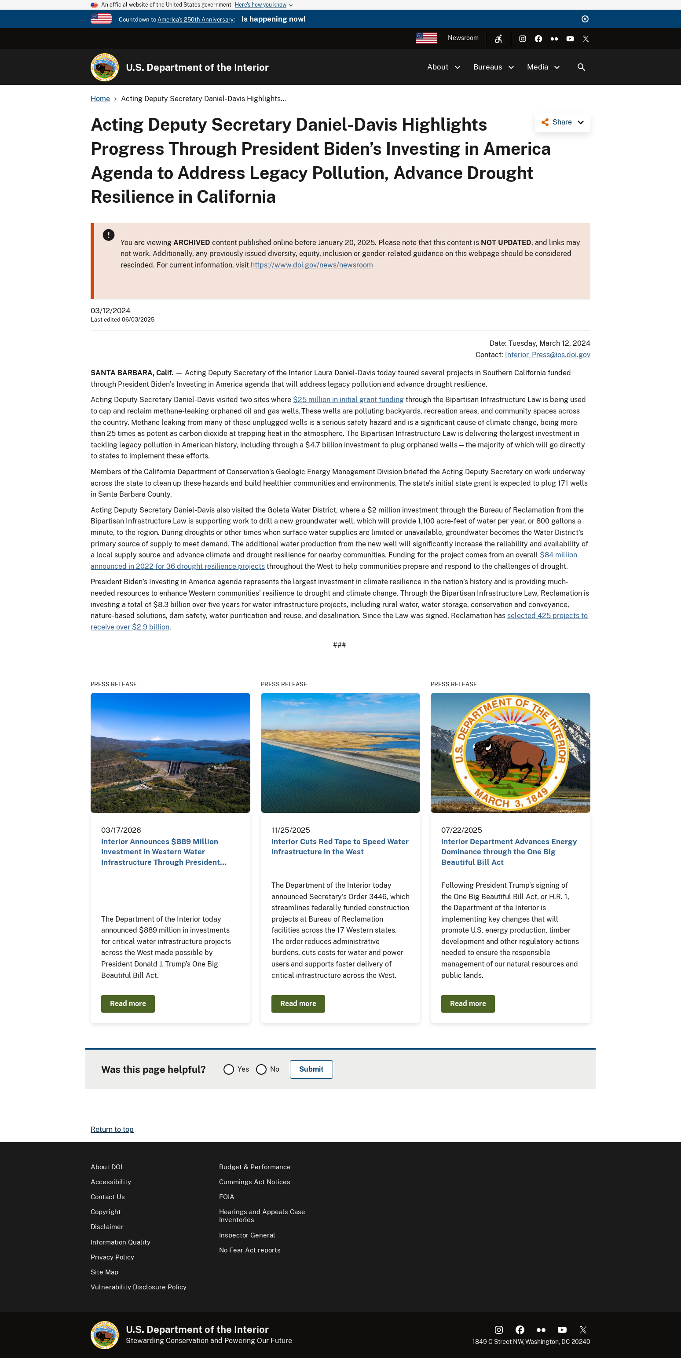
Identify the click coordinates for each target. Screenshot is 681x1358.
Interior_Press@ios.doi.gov (547, 355)
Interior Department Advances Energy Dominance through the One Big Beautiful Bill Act (509, 852)
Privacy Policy (112, 1257)
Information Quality (120, 1242)
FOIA (226, 1197)
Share (562, 122)
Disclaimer (107, 1226)
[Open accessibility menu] (498, 39)
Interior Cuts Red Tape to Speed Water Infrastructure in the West (340, 846)
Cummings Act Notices (254, 1182)
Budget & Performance (255, 1167)
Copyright (106, 1211)
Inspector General (247, 1235)
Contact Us (108, 1197)
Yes (243, 1069)
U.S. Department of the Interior (197, 67)
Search (581, 67)
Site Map (104, 1272)
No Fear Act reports (250, 1250)
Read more (128, 1003)
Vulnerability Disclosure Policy (139, 1287)
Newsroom (463, 38)
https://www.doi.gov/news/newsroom (312, 265)
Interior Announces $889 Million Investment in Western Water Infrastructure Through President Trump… (160, 852)
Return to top (112, 1129)
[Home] (105, 67)
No (274, 1069)
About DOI (106, 1167)
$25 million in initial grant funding (348, 399)
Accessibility (111, 1182)
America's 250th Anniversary (195, 19)
